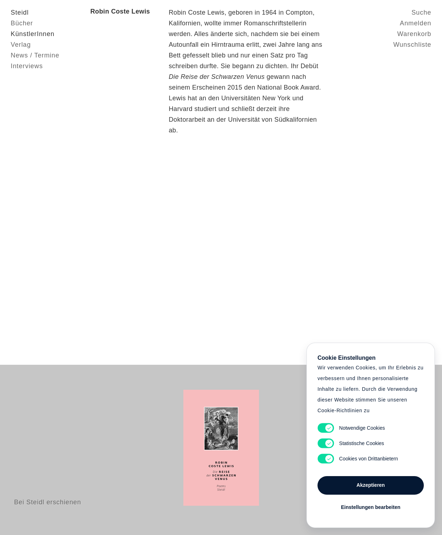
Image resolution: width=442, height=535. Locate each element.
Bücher (22, 23)
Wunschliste (412, 44)
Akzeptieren (370, 485)
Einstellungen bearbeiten (370, 507)
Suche (421, 12)
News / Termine (35, 55)
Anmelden (415, 23)
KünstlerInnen (33, 33)
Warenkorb (414, 33)
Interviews (27, 66)
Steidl (20, 12)
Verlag (21, 44)
